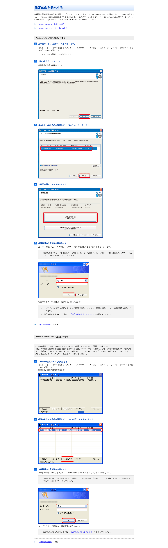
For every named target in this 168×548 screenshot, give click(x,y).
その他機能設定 (45, 325)
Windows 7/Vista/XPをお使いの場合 (51, 24)
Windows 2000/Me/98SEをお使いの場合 (52, 28)
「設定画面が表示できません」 (82, 314)
